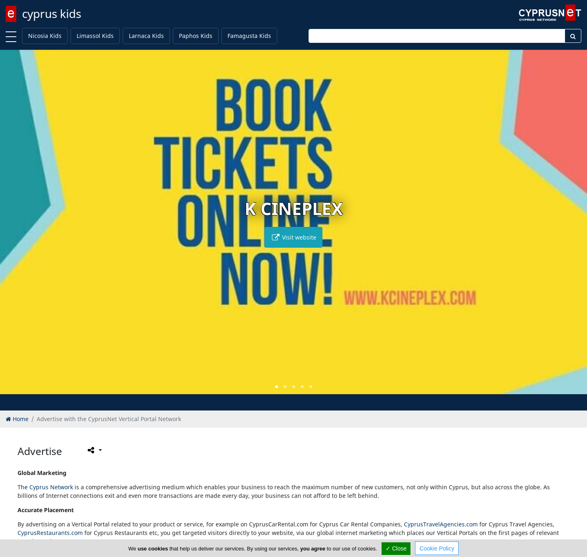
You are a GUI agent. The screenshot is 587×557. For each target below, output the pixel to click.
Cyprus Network (51, 487)
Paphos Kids (195, 36)
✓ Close (396, 548)
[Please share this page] (94, 450)
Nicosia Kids (45, 36)
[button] (276, 386)
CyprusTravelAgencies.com (441, 524)
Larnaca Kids (146, 36)
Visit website (293, 237)
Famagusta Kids (249, 36)
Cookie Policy (436, 548)
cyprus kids (51, 13)
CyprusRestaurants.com (50, 533)
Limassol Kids (95, 36)
